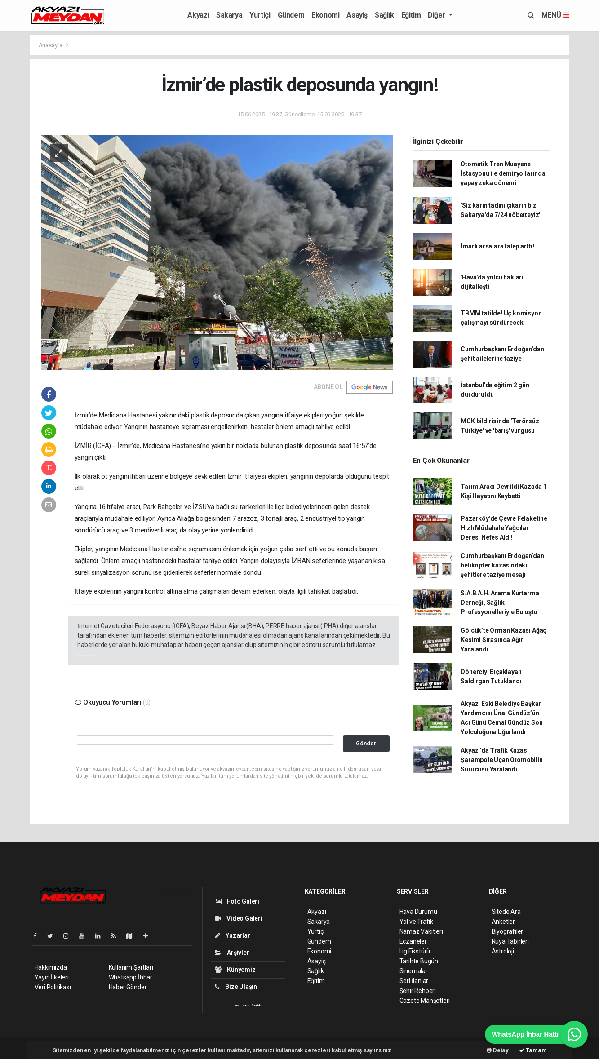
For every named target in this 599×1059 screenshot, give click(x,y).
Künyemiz (235, 969)
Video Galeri (238, 918)
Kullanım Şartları (131, 967)
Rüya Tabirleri (510, 941)
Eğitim (411, 15)
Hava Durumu (418, 911)
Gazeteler (257, 1005)
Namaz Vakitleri (421, 931)
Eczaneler (413, 941)
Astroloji (503, 951)
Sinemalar (413, 971)
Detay (498, 1050)
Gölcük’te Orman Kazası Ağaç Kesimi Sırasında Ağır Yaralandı (503, 640)
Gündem (291, 15)
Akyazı (198, 15)
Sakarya (229, 15)
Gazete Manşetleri (424, 1000)
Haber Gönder (128, 987)
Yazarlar (232, 935)
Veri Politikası (53, 987)
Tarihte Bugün (419, 961)
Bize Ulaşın (236, 986)
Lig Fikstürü (414, 951)
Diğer (437, 15)
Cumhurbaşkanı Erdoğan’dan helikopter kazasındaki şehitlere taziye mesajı (502, 565)
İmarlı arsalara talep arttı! (497, 246)
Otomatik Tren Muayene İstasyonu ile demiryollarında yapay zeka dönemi (503, 173)
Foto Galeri (237, 901)
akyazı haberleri (85, 655)
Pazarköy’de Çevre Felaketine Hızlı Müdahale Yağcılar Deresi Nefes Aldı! (504, 528)
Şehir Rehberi (417, 990)
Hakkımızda (51, 967)
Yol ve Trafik (416, 921)
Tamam (533, 1050)
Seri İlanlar (414, 980)
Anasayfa (51, 45)
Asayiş (357, 15)
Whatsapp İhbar (130, 977)
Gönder (366, 743)
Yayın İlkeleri (52, 977)
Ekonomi (325, 15)
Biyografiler (508, 931)
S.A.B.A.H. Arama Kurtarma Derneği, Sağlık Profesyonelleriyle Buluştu (500, 602)
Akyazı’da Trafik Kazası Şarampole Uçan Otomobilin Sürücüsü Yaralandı (501, 760)
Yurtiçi (259, 15)
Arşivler (232, 952)
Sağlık (384, 15)
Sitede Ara (506, 911)
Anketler (503, 921)
